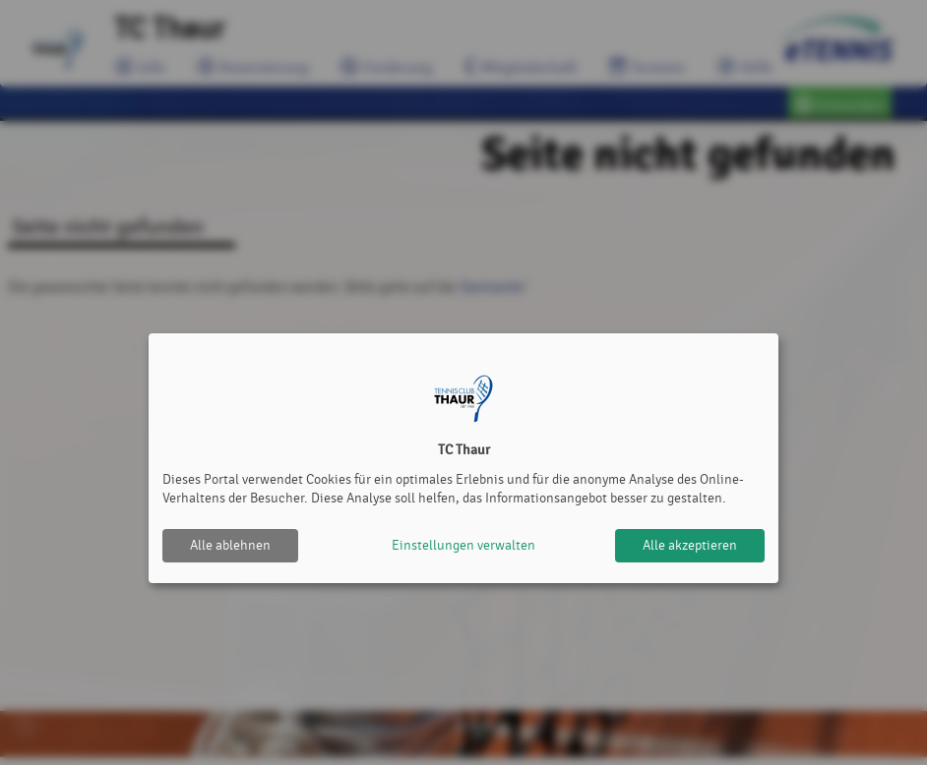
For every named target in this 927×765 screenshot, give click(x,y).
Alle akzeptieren (690, 545)
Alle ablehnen (230, 545)
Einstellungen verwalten (463, 545)
